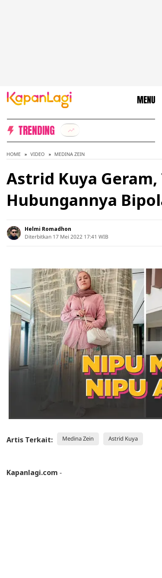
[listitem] (70, 130)
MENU (146, 100)
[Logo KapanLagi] (39, 99)
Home (13, 154)
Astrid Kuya (123, 438)
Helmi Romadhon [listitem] (48, 229)
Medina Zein (69, 154)
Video (37, 154)
